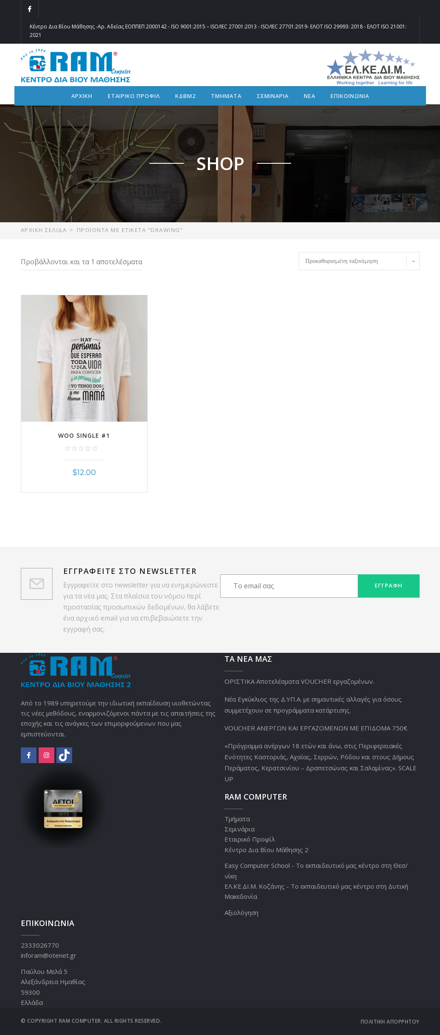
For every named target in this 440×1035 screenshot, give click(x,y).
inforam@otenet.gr (48, 955)
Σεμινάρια (239, 829)
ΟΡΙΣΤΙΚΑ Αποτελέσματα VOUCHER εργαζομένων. (299, 681)
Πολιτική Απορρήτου (390, 1021)
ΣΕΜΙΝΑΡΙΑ (273, 96)
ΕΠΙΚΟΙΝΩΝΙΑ (350, 96)
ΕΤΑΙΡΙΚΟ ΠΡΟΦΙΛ (134, 96)
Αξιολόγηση (241, 912)
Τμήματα (237, 818)
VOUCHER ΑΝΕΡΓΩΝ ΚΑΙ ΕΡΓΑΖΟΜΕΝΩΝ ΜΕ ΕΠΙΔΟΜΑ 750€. (316, 728)
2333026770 (40, 945)
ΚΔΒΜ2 (185, 96)
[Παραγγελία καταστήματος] (359, 261)
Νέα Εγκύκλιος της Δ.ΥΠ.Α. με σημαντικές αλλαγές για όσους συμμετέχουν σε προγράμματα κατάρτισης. (313, 704)
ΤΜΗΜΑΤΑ (226, 96)
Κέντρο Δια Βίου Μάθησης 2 (266, 849)
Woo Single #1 (84, 435)
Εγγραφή (389, 585)
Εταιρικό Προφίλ (249, 839)
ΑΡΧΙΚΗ (81, 96)
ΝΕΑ (309, 96)
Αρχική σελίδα (44, 230)
